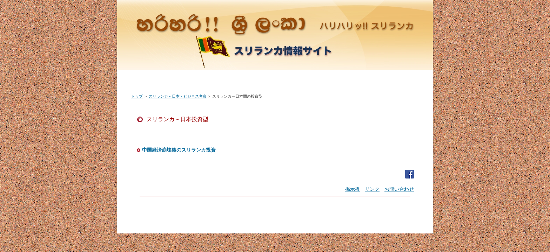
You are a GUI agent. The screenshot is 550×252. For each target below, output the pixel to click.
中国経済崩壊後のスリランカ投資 (179, 150)
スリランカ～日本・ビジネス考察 (178, 96)
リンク (372, 189)
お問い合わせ (399, 189)
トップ (137, 96)
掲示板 (352, 189)
